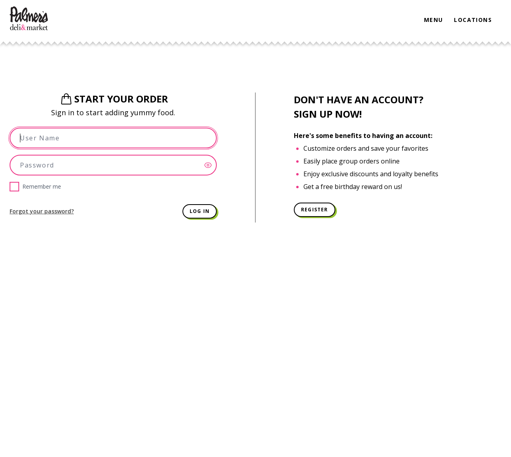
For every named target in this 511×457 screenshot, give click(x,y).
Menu (433, 20)
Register (314, 209)
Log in (200, 211)
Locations (473, 20)
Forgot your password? (42, 211)
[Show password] (210, 165)
